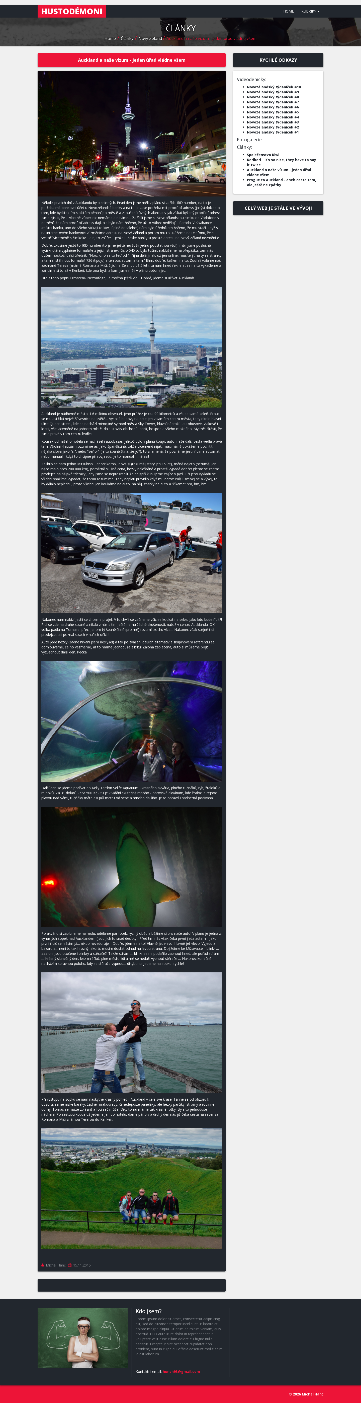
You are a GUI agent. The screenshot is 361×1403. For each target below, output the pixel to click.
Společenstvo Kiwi (263, 154)
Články (127, 38)
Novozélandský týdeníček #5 (273, 112)
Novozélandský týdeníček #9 (273, 92)
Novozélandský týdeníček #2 (273, 127)
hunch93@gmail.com (181, 1371)
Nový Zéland (150, 38)
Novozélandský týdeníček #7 (273, 102)
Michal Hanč (56, 1265)
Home (110, 38)
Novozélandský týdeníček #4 (273, 117)
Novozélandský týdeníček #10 (274, 87)
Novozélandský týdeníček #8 (273, 97)
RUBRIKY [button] (310, 11)
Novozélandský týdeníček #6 (273, 107)
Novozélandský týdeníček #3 (273, 122)
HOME (288, 11)
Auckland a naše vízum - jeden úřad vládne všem (211, 38)
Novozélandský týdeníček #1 (273, 132)
